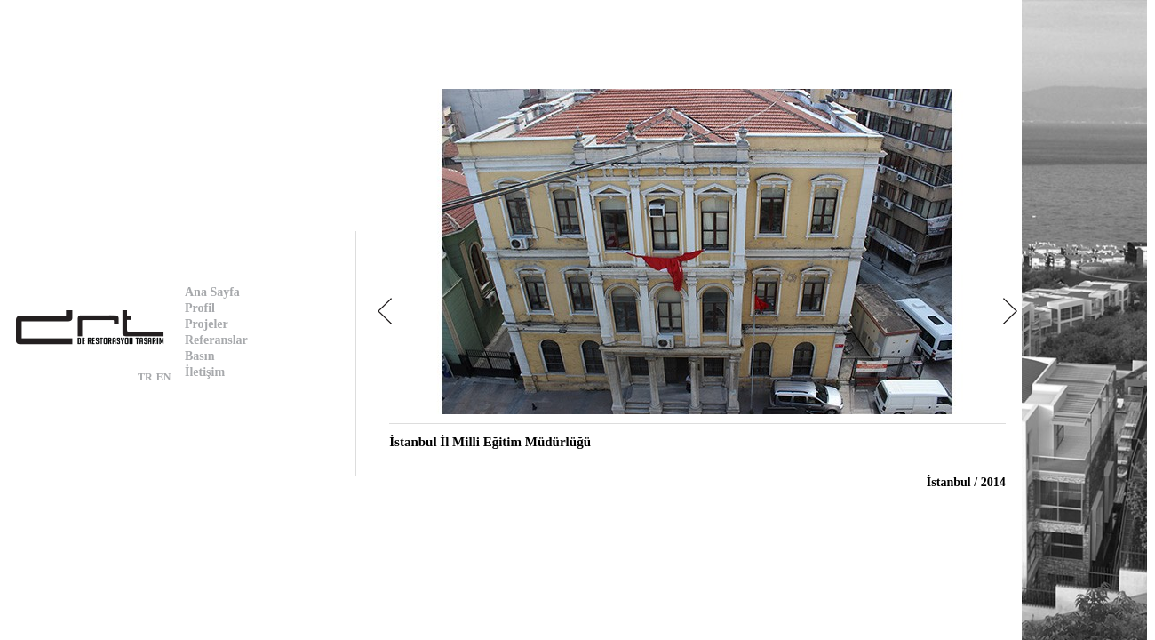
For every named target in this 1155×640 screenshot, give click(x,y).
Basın (199, 356)
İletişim (205, 372)
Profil (200, 308)
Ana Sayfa (212, 292)
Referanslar (216, 340)
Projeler (206, 324)
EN (163, 377)
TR (145, 377)
